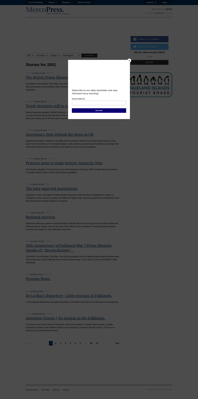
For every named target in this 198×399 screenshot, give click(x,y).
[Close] (129, 60)
